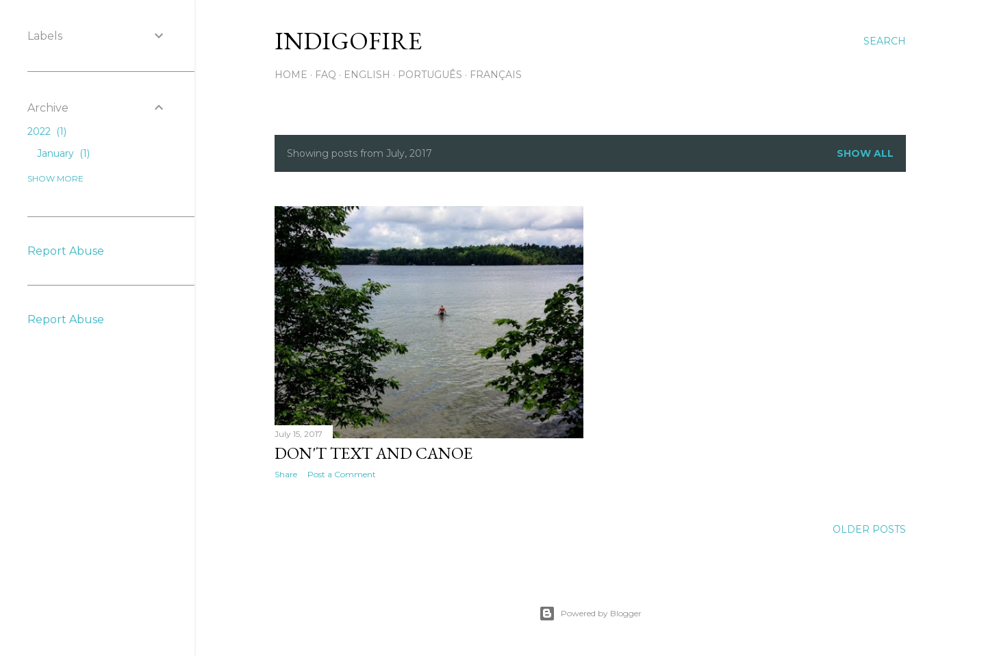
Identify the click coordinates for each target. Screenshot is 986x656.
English (367, 74)
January (63, 153)
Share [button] (286, 474)
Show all (865, 153)
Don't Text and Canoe (373, 453)
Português (430, 74)
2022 (46, 131)
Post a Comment (341, 474)
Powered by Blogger (590, 613)
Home (291, 74)
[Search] (884, 41)
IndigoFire (348, 41)
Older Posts (869, 529)
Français (496, 74)
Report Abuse (65, 250)
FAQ (325, 74)
